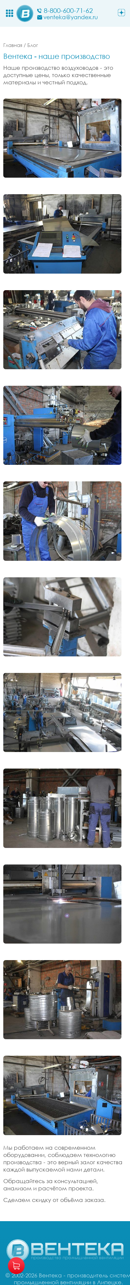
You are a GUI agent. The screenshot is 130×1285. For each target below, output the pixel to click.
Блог (32, 45)
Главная (12, 45)
